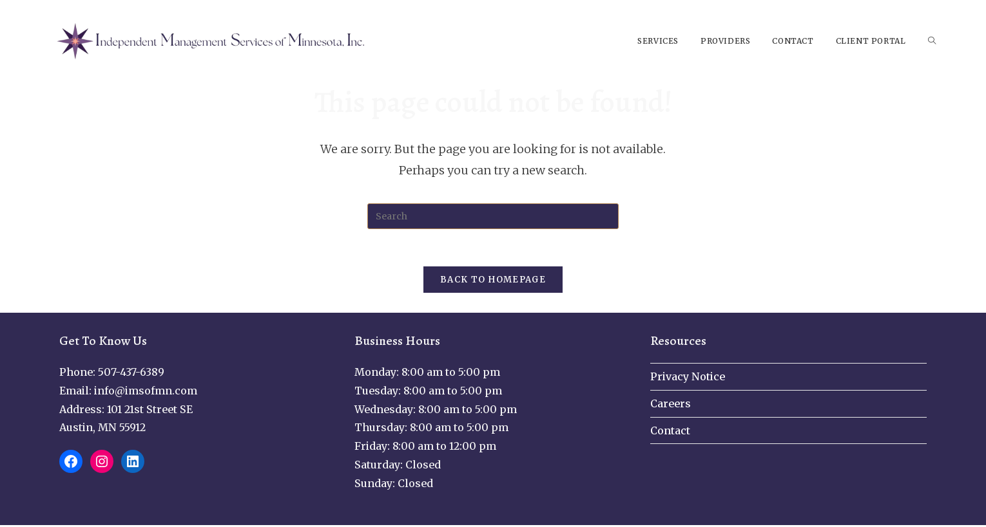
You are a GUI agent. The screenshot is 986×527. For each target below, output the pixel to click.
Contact (670, 432)
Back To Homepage (493, 281)
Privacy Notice (687, 378)
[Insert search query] (493, 216)
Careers (670, 405)
